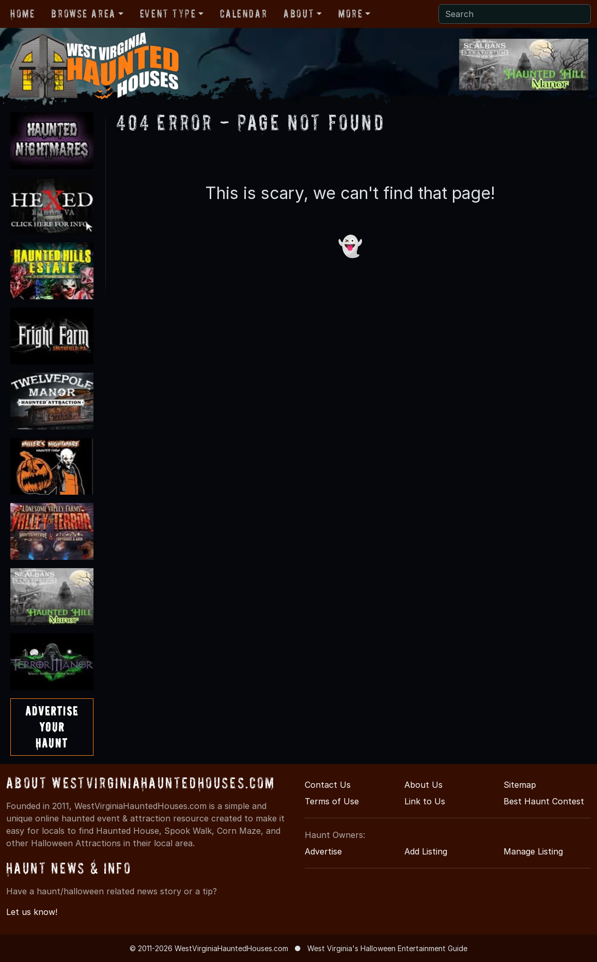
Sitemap (520, 785)
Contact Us (328, 785)
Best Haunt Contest (544, 801)
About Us (423, 785)
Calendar (243, 13)
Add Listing (425, 851)
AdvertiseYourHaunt (51, 727)
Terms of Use (332, 801)
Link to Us (424, 801)
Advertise (323, 851)
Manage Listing (533, 851)
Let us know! (31, 912)
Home (22, 13)
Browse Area (83, 13)
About (299, 13)
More (350, 13)
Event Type (168, 13)
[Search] (514, 14)
